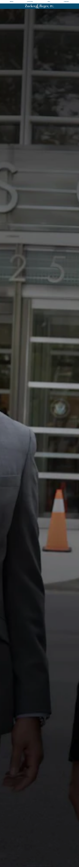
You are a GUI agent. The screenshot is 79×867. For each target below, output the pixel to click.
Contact (66, 1)
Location (30, 1)
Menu (11, 1)
